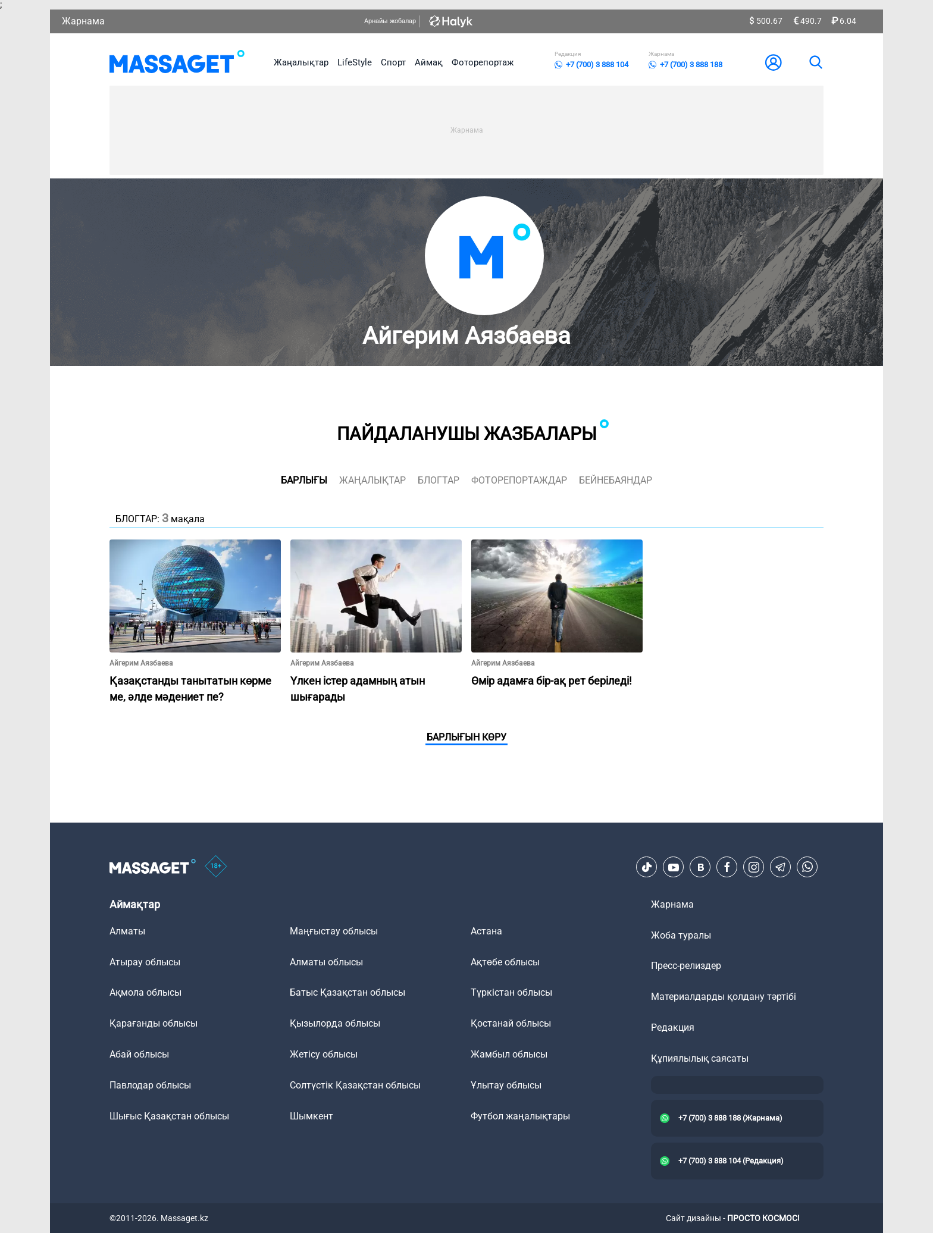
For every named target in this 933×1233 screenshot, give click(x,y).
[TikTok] (647, 867)
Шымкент (311, 1116)
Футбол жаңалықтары (520, 1116)
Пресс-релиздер (686, 965)
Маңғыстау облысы (334, 931)
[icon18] (216, 867)
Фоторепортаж (483, 62)
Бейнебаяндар (615, 480)
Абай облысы (139, 1054)
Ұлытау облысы (506, 1085)
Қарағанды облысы (153, 1023)
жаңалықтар (372, 480)
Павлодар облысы (150, 1085)
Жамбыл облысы (509, 1054)
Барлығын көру (466, 737)
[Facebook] (727, 867)
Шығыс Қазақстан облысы (169, 1116)
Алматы (127, 931)
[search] (815, 62)
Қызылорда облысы (335, 1023)
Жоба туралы (681, 935)
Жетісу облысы (324, 1054)
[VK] (700, 867)
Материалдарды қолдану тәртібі (723, 996)
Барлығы (304, 480)
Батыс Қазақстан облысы (347, 992)
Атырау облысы (144, 962)
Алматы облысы (326, 962)
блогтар (438, 480)
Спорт (393, 62)
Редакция (672, 1027)
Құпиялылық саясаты (700, 1058)
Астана (486, 931)
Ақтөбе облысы (505, 962)
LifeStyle (354, 62)
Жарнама (83, 21)
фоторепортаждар (519, 480)
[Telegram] (781, 867)
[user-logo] (773, 62)
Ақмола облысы (145, 992)
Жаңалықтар (301, 62)
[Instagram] (754, 867)
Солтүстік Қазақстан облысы (355, 1085)
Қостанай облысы (511, 1023)
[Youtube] (674, 867)
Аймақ (429, 62)
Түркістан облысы (511, 992)
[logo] (177, 62)
